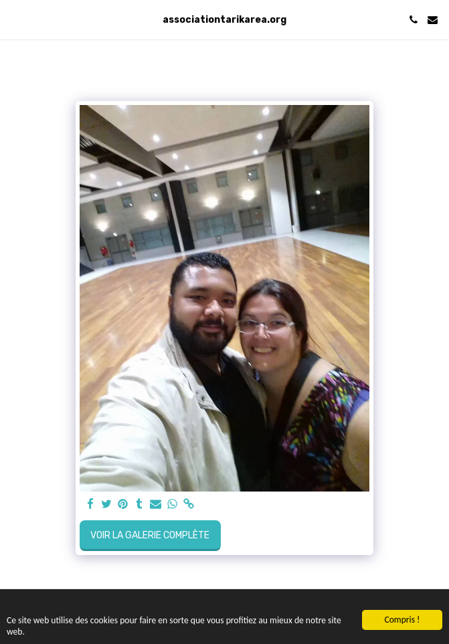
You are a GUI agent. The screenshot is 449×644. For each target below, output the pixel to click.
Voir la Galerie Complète (149, 535)
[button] (14, 19)
